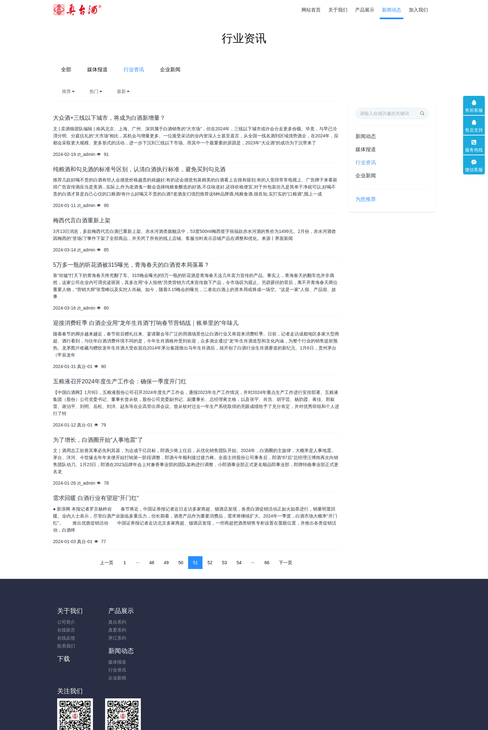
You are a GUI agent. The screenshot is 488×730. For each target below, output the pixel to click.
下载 (207, 610)
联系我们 (66, 646)
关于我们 (70, 610)
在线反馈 (66, 638)
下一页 (285, 562)
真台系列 (114, 622)
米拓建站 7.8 (255, 716)
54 (239, 562)
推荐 (68, 91)
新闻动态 (365, 136)
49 (166, 562)
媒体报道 (220, 69)
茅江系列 (114, 638)
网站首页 (311, 9)
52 (209, 562)
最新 (123, 91)
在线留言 (66, 630)
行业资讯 (257, 69)
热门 (96, 91)
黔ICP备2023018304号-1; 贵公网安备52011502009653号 (244, 708)
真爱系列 (114, 630)
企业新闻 (293, 69)
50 (180, 562)
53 (224, 562)
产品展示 (118, 610)
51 (195, 562)
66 (267, 562)
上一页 (106, 562)
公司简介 (66, 622)
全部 (189, 69)
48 (151, 562)
